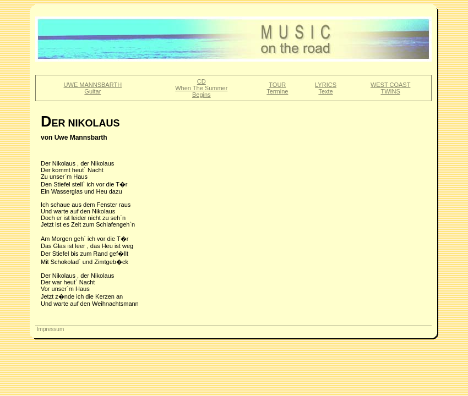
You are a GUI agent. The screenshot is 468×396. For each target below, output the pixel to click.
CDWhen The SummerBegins (201, 88)
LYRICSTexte (325, 88)
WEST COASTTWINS (391, 88)
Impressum (49, 329)
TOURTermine (277, 88)
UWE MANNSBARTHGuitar (93, 88)
